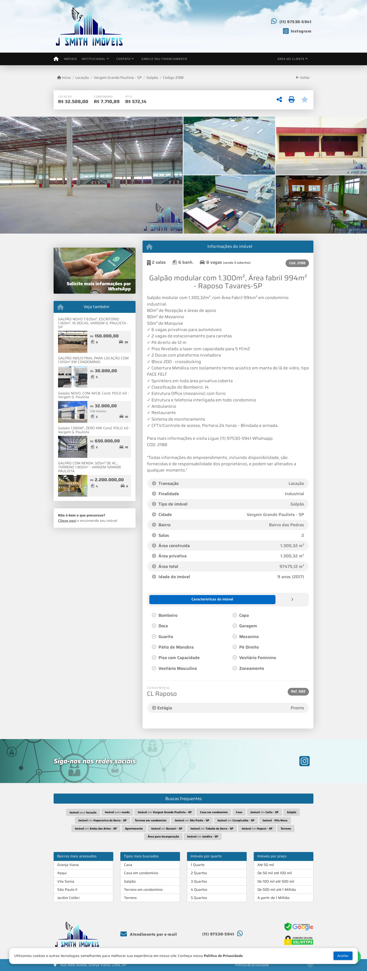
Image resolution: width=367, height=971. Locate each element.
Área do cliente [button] (291, 59)
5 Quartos (199, 897)
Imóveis (70, 59)
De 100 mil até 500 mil (275, 881)
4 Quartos (199, 889)
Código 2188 (173, 77)
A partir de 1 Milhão (273, 897)
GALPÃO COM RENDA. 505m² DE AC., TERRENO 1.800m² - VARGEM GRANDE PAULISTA (89, 467)
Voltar (303, 77)
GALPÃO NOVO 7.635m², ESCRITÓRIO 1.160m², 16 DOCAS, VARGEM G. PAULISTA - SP (93, 323)
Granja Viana (68, 864)
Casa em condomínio (141, 873)
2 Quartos (199, 873)
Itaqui (62, 873)
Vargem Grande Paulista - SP (118, 77)
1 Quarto (198, 864)
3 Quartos (199, 881)
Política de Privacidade (223, 956)
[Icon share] (297, 31)
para (83, 812)
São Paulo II (67, 889)
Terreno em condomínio (143, 889)
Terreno (130, 897)
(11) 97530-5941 (295, 22)
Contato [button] (123, 59)
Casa (128, 864)
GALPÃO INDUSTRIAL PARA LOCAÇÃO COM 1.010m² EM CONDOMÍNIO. (93, 360)
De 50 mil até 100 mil (274, 873)
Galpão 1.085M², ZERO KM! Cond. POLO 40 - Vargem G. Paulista (94, 430)
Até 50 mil (265, 864)
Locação (82, 77)
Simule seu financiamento (164, 59)
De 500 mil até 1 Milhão (276, 889)
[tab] (173, 599)
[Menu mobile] (56, 59)
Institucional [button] (94, 59)
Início (64, 77)
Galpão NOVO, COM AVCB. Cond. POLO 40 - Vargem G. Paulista (93, 395)
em (165, 812)
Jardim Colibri (68, 897)
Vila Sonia (65, 881)
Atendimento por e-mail (148, 934)
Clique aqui (67, 520)
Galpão (152, 77)
